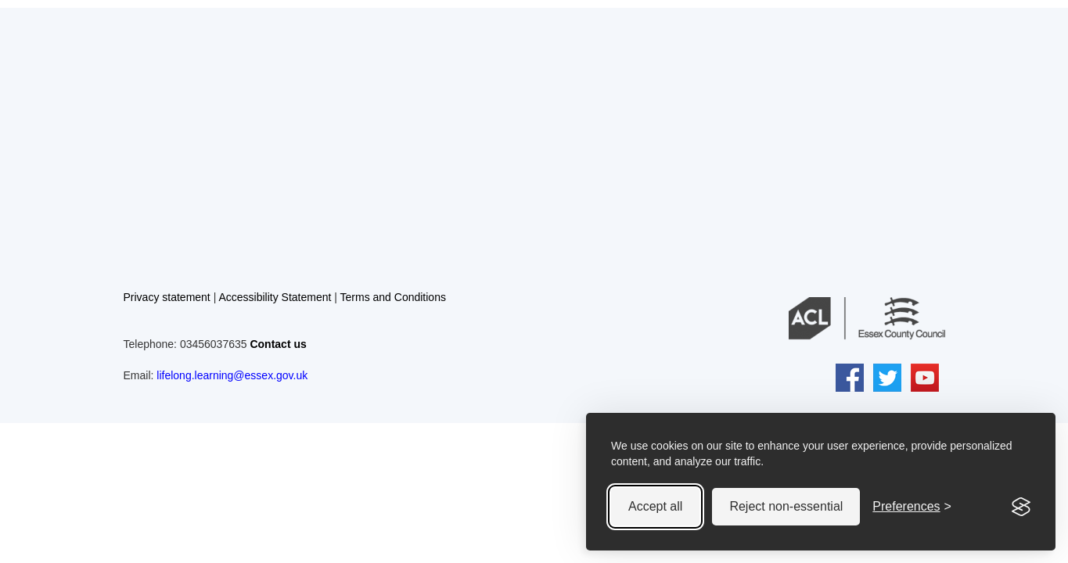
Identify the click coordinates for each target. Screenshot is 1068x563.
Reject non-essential (786, 506)
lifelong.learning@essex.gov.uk (231, 375)
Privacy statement (167, 297)
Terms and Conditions (393, 297)
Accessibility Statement (274, 297)
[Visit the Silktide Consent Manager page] (1021, 506)
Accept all (655, 506)
